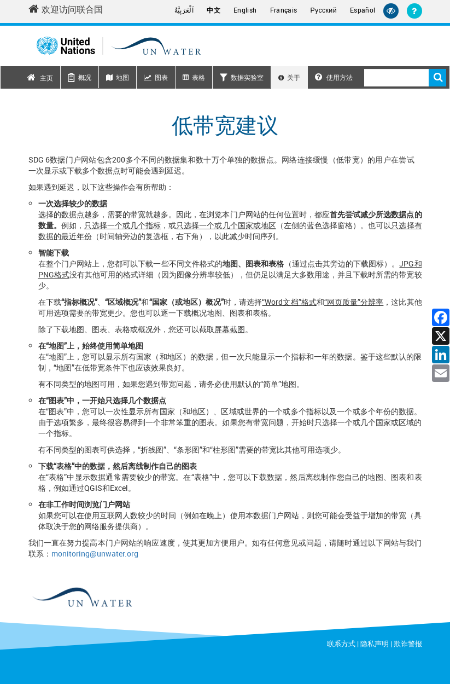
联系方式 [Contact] (341, 643)
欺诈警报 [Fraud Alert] (408, 643)
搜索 (437, 77)
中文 (213, 10)
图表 (161, 77)
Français (283, 10)
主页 (46, 77)
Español (363, 10)
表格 (198, 77)
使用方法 (334, 77)
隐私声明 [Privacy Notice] (374, 643)
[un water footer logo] (81, 597)
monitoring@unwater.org (94, 553)
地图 (122, 77)
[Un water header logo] (119, 46)
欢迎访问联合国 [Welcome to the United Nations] (65, 9)
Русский (324, 10)
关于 (293, 77)
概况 (84, 77)
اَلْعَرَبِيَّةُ (184, 10)
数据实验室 (247, 77)
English (245, 10)
